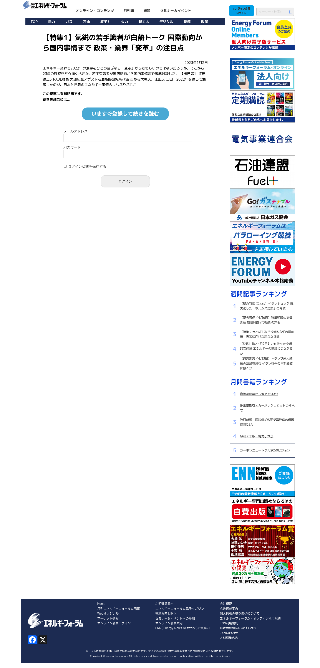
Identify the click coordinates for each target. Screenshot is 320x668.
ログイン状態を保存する (87, 166)
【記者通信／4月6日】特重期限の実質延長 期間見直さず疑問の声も (266, 320)
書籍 (147, 10)
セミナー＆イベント (175, 10)
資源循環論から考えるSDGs (259, 394)
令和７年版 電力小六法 (257, 436)
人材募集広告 (229, 638)
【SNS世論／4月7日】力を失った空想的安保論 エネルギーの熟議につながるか (266, 348)
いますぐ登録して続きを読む (125, 113)
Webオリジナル (108, 613)
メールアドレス (75, 131)
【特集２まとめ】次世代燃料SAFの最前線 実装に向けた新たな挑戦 (267, 334)
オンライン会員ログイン (114, 623)
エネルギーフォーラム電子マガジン (179, 609)
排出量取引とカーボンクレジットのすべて (267, 407)
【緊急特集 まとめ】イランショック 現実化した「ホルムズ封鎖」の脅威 (266, 305)
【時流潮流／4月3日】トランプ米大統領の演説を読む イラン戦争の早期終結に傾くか (266, 363)
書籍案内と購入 (166, 613)
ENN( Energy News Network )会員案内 (182, 628)
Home (101, 604)
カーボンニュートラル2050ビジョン (265, 450)
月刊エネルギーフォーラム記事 (118, 609)
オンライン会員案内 (169, 623)
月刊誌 (129, 10)
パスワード (72, 147)
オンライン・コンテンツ (95, 10)
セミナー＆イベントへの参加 (175, 618)
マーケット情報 (108, 618)
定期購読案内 (164, 604)
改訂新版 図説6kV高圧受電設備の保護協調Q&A (267, 422)
